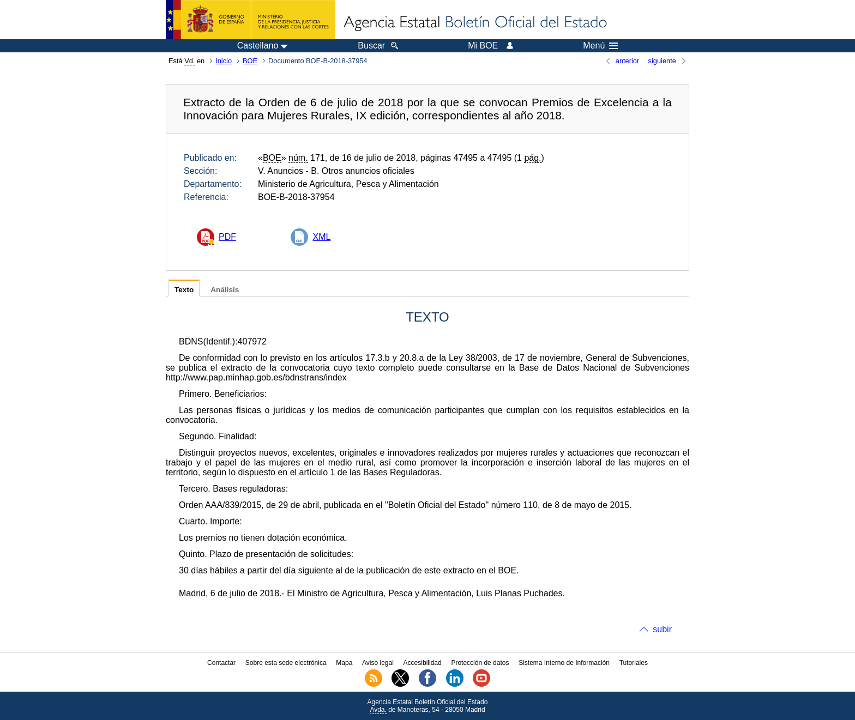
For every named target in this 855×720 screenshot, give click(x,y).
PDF (227, 236)
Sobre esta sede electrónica (286, 663)
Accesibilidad (423, 663)
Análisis (224, 290)
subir (662, 629)
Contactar (221, 663)
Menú (600, 45)
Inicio (223, 61)
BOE (250, 61)
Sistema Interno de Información (564, 663)
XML (321, 236)
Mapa (344, 663)
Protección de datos (480, 663)
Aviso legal (378, 663)
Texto (184, 290)
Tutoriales (633, 663)
